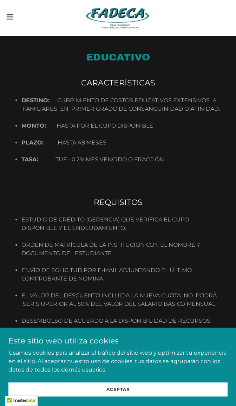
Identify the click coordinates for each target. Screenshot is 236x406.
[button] (20, 17)
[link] (118, 17)
